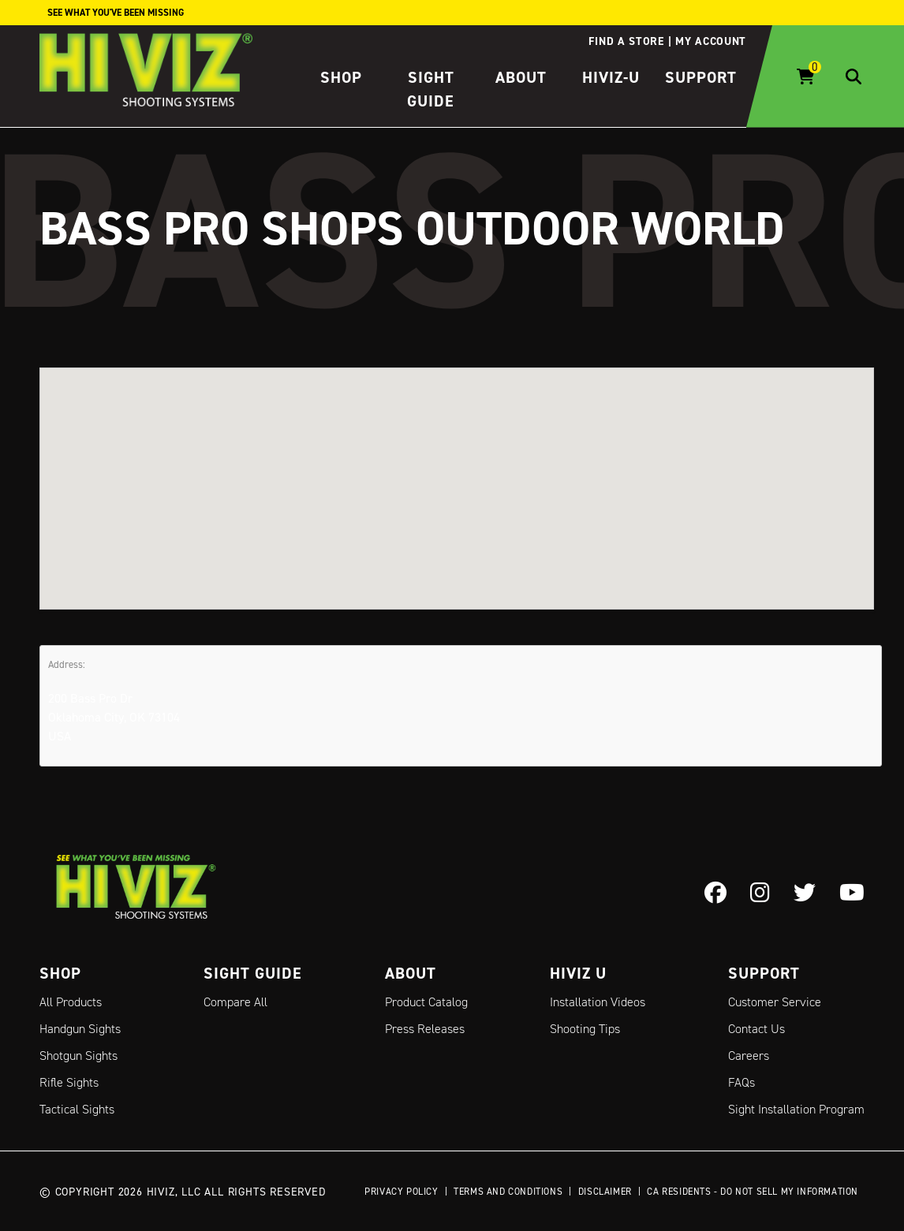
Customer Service (774, 1001)
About (521, 77)
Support (701, 77)
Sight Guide (253, 973)
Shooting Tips (585, 1028)
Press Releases (425, 1028)
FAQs (741, 1082)
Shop (341, 77)
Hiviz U (578, 973)
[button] (456, 473)
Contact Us (756, 1028)
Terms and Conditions (508, 1191)
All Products (70, 1001)
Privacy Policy (401, 1191)
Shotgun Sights (78, 1055)
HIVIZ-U (611, 77)
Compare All (235, 1001)
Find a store (625, 41)
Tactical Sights (76, 1109)
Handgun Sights (80, 1028)
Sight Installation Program (796, 1109)
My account (710, 41)
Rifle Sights (69, 1082)
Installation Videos (597, 1001)
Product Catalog (426, 1001)
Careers (748, 1055)
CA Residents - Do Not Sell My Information (752, 1191)
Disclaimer (605, 1191)
